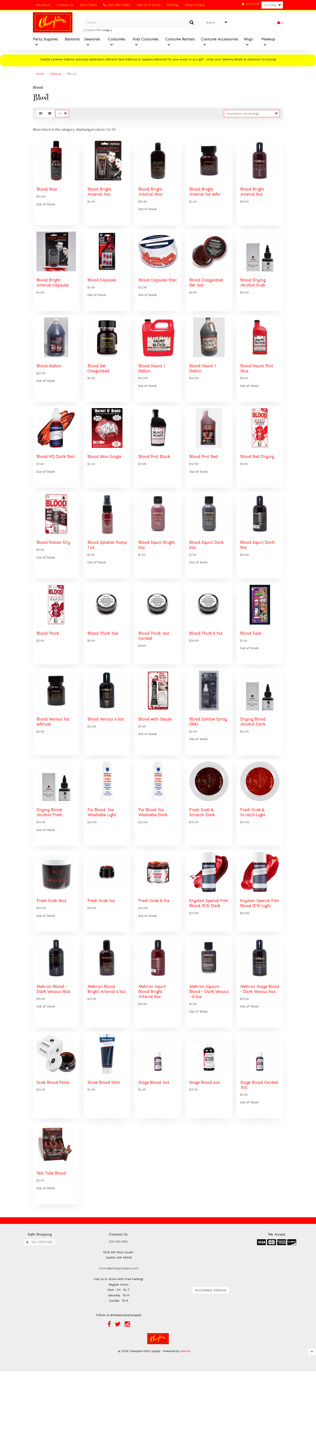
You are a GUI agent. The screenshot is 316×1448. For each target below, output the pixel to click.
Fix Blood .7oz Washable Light (103, 865)
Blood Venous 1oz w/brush (54, 769)
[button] (279, 24)
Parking (172, 5)
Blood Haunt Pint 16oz (258, 390)
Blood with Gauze (156, 767)
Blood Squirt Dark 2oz (208, 582)
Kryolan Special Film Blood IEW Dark (205, 964)
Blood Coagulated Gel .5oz (208, 295)
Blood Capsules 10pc (154, 295)
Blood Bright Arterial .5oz (100, 199)
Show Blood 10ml (105, 1153)
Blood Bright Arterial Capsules (54, 295)
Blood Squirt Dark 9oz (259, 582)
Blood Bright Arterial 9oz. (253, 199)
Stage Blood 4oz (206, 1153)
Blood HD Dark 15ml (52, 486)
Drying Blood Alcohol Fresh (51, 865)
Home (41, 76)
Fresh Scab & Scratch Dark (203, 865)
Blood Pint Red (204, 484)
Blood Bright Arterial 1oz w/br (206, 199)
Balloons (72, 41)
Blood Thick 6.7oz (207, 676)
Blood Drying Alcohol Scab (254, 295)
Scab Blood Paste (54, 1153)
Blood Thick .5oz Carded (155, 678)
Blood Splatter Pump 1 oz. (102, 582)
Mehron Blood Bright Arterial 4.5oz (102, 1057)
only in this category (97, 31)
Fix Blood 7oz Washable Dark (154, 865)
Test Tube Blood (53, 1249)
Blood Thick (49, 676)
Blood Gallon (49, 388)
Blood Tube (252, 676)
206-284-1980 (116, 5)
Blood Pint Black (155, 484)
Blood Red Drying (258, 484)
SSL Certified (39, 1318)
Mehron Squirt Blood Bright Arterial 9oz (153, 1057)
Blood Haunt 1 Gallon (153, 390)
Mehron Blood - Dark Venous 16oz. (55, 1054)
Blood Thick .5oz (104, 676)
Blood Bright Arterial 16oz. (152, 199)
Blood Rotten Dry (54, 580)
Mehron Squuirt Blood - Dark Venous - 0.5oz (206, 1057)
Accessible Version (210, 1366)
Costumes (116, 41)
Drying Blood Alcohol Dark (254, 769)
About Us (43, 5)
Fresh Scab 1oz (102, 959)
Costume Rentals (180, 41)
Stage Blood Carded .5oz (252, 1155)
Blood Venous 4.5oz (101, 769)
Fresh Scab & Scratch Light (254, 865)
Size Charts (88, 5)
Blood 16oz (47, 197)
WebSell (185, 1428)
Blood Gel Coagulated (99, 390)
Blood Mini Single (105, 484)
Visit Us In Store (148, 5)
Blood (38, 90)
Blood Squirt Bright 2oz (151, 582)
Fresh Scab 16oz (53, 959)
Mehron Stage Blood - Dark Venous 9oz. (255, 1057)
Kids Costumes (146, 41)
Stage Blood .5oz (155, 1153)
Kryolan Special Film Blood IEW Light (256, 964)
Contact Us (65, 5)
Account (251, 4)
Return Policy (195, 5)
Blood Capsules (103, 292)
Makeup (268, 41)
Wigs (248, 41)
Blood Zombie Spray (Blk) (203, 769)
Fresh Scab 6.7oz (156, 959)
